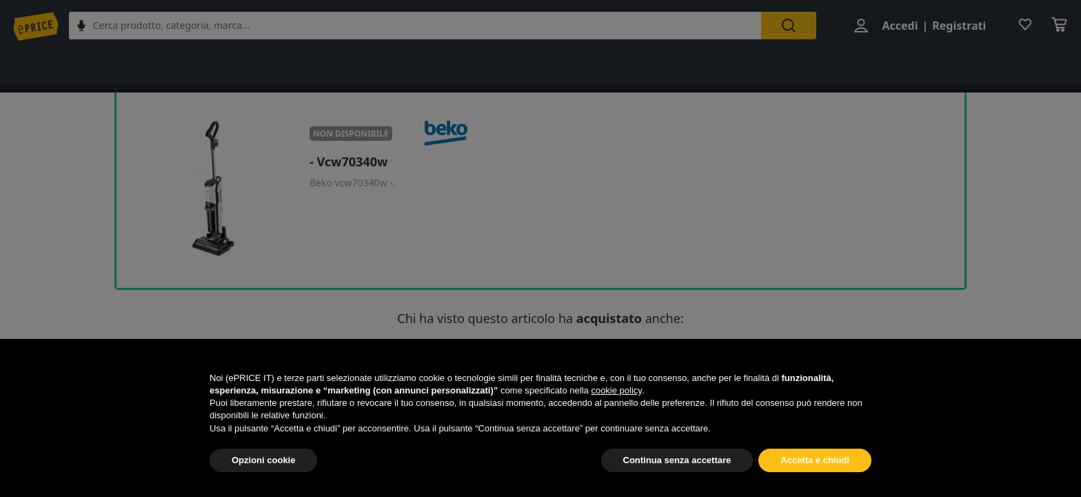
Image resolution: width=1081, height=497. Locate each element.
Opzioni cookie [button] (263, 460)
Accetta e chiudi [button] (814, 460)
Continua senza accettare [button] (677, 460)
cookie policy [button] (616, 390)
